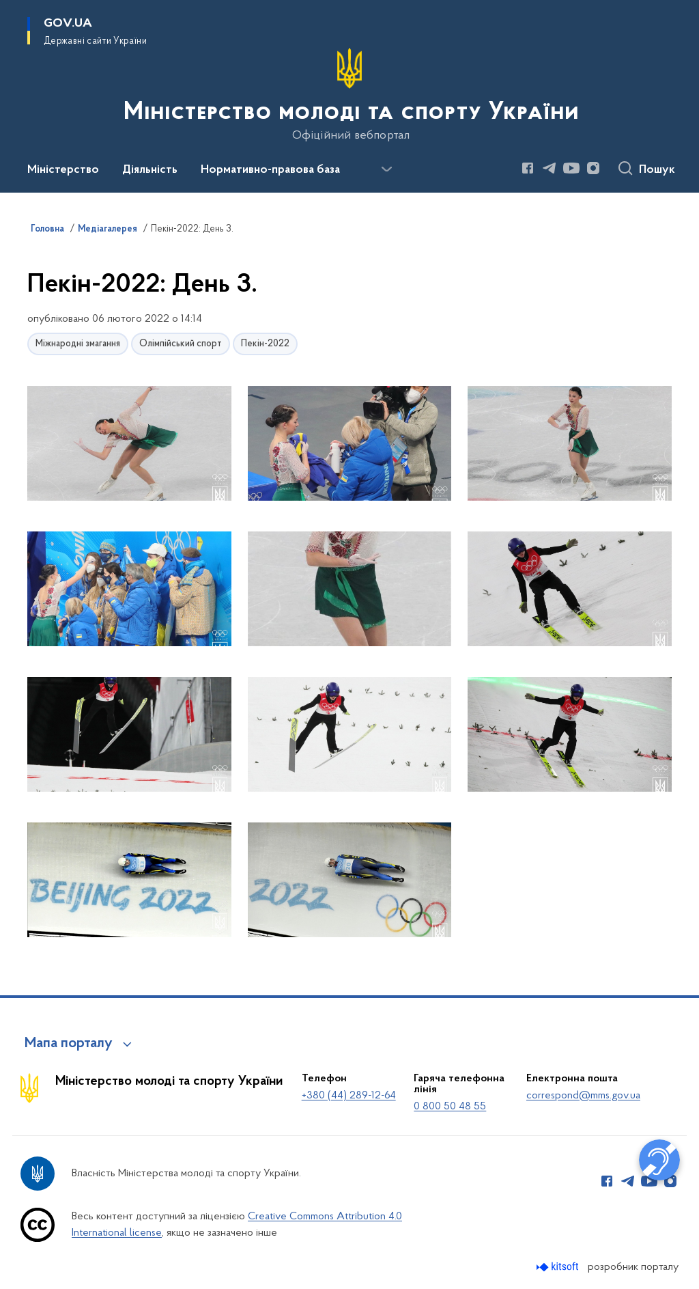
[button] (129, 444)
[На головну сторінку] (350, 95)
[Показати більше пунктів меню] (386, 169)
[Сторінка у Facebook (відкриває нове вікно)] (527, 168)
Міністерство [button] (63, 170)
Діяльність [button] (149, 170)
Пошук (657, 170)
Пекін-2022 (265, 344)
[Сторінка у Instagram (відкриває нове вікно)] (593, 168)
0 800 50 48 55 (450, 1106)
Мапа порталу (69, 1043)
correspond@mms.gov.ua (583, 1095)
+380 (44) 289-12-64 (349, 1095)
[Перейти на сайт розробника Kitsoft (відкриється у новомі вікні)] (559, 1267)
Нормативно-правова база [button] (270, 170)
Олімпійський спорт (180, 344)
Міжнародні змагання (77, 344)
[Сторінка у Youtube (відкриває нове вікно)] (571, 168)
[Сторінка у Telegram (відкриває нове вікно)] (549, 168)
